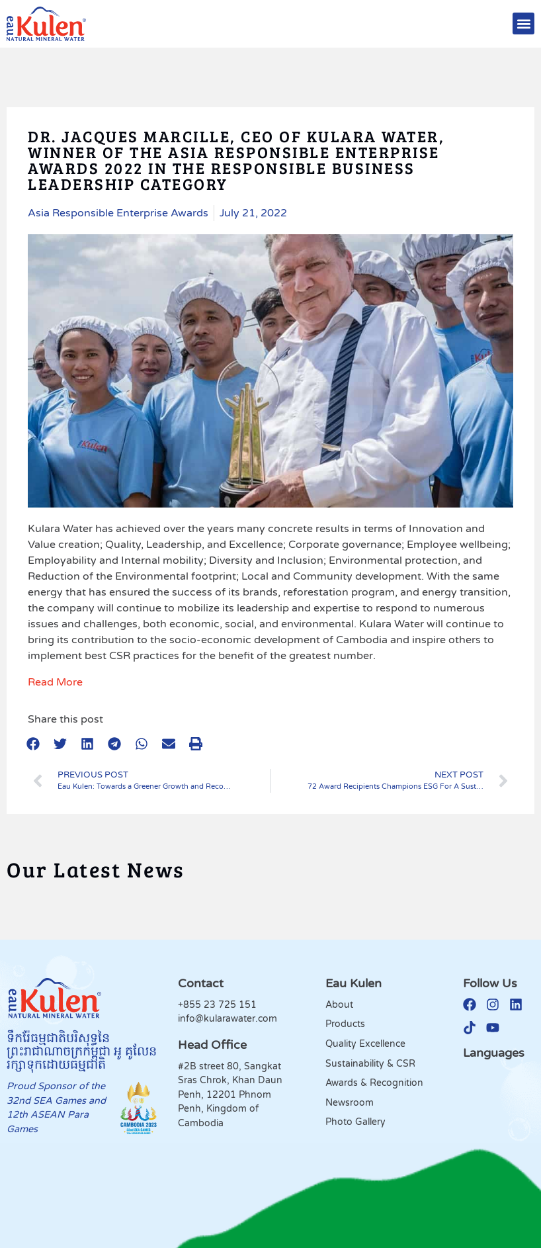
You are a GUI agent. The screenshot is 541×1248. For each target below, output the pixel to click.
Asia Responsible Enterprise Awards (118, 213)
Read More (55, 682)
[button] (523, 23)
